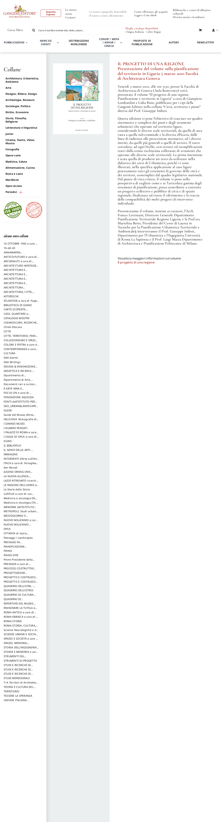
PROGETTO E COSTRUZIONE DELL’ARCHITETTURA (21, 578)
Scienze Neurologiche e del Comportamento (21, 631)
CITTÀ (7, 331)
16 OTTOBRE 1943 (21, 245)
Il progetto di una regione (136, 262)
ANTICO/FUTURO (21, 258)
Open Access (14, 186)
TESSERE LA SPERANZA (18, 695)
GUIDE (8, 410)
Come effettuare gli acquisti (151, 12)
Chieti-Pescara (13, 327)
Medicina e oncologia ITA (21, 504)
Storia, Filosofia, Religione (16, 119)
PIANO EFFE (11, 555)
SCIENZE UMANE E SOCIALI (21, 635)
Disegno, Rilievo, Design (21, 94)
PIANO (8, 550)
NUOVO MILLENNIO (21, 521)
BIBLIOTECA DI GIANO (18, 305)
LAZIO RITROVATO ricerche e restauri (21, 482)
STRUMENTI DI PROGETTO (20, 660)
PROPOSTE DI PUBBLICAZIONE (142, 42)
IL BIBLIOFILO (12, 445)
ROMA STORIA (13, 621)
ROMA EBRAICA (21, 618)
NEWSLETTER (205, 42)
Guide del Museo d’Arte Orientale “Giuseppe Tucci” (21, 416)
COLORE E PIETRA (21, 346)
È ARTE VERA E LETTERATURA (13, 390)
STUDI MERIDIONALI (17, 678)
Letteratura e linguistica (21, 127)
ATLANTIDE (21, 302)
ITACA (21, 464)
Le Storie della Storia (17, 489)
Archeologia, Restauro (20, 100)
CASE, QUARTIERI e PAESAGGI (16, 315)
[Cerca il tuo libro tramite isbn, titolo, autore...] (75, 30)
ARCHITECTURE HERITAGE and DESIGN (20, 267)
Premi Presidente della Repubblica (18, 561)
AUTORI (174, 42)
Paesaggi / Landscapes (18, 537)
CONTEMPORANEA (21, 350)
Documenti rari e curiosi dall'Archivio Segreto (19, 385)
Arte (8, 87)
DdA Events (11, 357)
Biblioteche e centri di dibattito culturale (192, 11)
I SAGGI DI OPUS (21, 438)
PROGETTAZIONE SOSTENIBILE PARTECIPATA (21, 574)
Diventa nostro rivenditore (189, 17)
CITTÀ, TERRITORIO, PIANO (21, 337)
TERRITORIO (11, 691)
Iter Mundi (10, 467)
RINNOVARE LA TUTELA (20, 609)
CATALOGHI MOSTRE (17, 318)
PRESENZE (17, 565)
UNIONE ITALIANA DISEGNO (15, 701)
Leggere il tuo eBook (145, 15)
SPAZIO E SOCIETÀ (21, 640)
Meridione (12, 180)
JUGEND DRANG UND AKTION (17, 473)
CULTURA (9, 353)
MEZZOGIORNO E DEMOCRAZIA (15, 517)
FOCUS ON (20, 394)
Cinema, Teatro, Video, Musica (20, 141)
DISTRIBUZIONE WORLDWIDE (79, 42)
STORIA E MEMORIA (21, 653)
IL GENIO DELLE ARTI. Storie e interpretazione (19, 451)
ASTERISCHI (11, 296)
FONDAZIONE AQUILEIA (19, 397)
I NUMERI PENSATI (15, 428)
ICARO (8, 441)
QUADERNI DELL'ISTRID (18, 590)
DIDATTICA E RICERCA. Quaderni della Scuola (18, 372)
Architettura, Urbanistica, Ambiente (22, 80)
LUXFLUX (19, 495)
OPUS (7, 529)
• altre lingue (153, 32)
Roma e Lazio (14, 173)
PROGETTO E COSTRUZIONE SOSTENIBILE (21, 583)
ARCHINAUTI (19, 262)
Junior (9, 134)
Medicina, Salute (16, 161)
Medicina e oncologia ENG (20, 499)
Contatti (70, 17)
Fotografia (12, 149)
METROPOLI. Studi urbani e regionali (21, 512)
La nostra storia (70, 12)
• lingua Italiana (134, 32)
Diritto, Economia (17, 112)
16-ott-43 (9, 248)
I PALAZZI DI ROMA (21, 433)
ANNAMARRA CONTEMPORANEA (15, 254)
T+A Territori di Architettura (21, 684)
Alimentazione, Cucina (20, 167)
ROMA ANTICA (20, 614)
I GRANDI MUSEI (14, 423)
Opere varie (13, 155)
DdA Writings (12, 362)
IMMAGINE (11, 454)
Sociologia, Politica (18, 106)
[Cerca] (33, 30)
